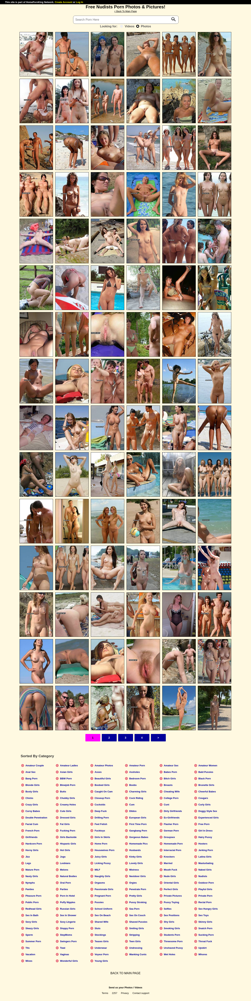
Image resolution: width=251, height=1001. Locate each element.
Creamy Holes (68, 804)
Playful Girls (205, 889)
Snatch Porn (205, 928)
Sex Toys (203, 915)
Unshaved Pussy (173, 947)
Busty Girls (31, 791)
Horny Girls (32, 850)
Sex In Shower (68, 915)
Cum (131, 804)
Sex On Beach (103, 915)
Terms (105, 993)
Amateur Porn (137, 765)
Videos (127, 26)
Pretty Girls (135, 895)
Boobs (133, 785)
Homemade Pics (138, 843)
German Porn (171, 830)
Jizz (27, 856)
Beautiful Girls (103, 778)
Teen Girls (135, 941)
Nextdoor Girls (137, 876)
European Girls (137, 817)
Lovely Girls (136, 863)
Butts (63, 791)
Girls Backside (68, 837)
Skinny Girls (205, 921)
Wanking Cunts (137, 954)
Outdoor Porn (206, 882)
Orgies (133, 882)
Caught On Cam (104, 791)
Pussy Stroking (137, 902)
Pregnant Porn (103, 895)
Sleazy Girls (32, 928)
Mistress (134, 869)
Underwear (101, 947)
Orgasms (100, 882)
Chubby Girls (67, 798)
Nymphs (30, 882)
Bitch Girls (170, 778)
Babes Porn (170, 772)
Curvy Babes (32, 811)
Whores (202, 954)
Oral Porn (65, 882)
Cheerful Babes (207, 791)
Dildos (132, 811)
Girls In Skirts (102, 837)
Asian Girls (66, 772)
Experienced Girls (208, 817)
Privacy (125, 993)
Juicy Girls (101, 856)
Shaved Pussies (138, 921)
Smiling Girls (136, 928)
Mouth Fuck (170, 869)
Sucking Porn (206, 934)
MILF (97, 869)
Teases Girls (101, 941)
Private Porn (205, 895)
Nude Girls (170, 876)
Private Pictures (173, 895)
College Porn (171, 798)
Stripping (134, 934)
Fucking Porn (67, 830)
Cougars (203, 798)
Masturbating (205, 863)
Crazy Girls (31, 804)
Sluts (97, 928)
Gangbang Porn (138, 830)
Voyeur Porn (101, 954)
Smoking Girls (172, 928)
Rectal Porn (205, 902)
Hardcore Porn (33, 843)
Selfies (167, 908)
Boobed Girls (102, 785)
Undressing (135, 947)
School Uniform (103, 908)
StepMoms (66, 934)
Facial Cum (31, 824)
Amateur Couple (34, 765)
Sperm (29, 934)
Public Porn (32, 902)
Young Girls (101, 961)
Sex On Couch (137, 915)
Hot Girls (65, 850)
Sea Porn (134, 908)
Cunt (166, 804)
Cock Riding (136, 798)
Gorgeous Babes (138, 837)
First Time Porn (138, 824)
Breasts (168, 785)
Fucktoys (100, 830)
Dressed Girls (68, 817)
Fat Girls (65, 824)
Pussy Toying (171, 902)
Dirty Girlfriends (173, 811)
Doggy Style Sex (207, 811)
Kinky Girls (135, 856)
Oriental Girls (171, 882)
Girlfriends (31, 837)
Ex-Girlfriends (172, 817)
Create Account (63, 2)
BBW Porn (66, 778)
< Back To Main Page (125, 11)
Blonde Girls (32, 785)
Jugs (63, 856)
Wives (28, 961)
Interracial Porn (172, 850)
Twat (62, 947)
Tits (27, 947)
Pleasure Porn (33, 895)
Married (168, 863)
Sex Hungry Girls (208, 908)
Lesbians (65, 863)
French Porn (32, 830)
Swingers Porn (68, 941)
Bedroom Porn (137, 778)
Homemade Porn (173, 843)
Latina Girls (204, 856)
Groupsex (169, 837)
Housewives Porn (104, 850)
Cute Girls (65, 811)
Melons (64, 869)
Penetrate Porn (137, 889)
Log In (79, 2)
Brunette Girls (206, 785)
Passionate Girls (104, 889)
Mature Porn (32, 869)
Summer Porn (33, 941)
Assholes (134, 772)
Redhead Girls (33, 908)
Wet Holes (169, 954)
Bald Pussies (205, 772)
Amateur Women (207, 765)
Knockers (169, 856)
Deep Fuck (101, 811)
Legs (28, 863)
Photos (143, 26)
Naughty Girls (102, 876)
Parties (64, 889)
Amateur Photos (104, 765)
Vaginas (64, 954)
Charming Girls (137, 791)
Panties (29, 889)
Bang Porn (31, 778)
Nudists (202, 876)
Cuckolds (100, 804)
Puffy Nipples (67, 902)
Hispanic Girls (68, 843)
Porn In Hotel (67, 895)
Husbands (135, 850)
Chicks (29, 798)
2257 (114, 993)
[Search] (126, 20)
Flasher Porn (171, 824)
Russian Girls (68, 908)
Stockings (100, 934)
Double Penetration (36, 817)
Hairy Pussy (205, 837)
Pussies (99, 902)
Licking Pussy (103, 863)
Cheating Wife (172, 791)
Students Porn (172, 934)
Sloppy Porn (67, 928)
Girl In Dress (205, 830)
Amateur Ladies (69, 765)
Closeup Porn (102, 798)
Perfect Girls (171, 889)
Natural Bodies (68, 876)
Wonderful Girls (69, 961)
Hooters (202, 843)
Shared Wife (101, 921)
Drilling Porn (102, 817)
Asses (98, 772)
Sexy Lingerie (68, 921)
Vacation (30, 954)
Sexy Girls (31, 921)
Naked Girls (205, 869)
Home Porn (101, 843)
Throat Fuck (205, 941)
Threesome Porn (173, 941)
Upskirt (202, 947)
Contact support (140, 993)
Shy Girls (169, 921)
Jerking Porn (205, 850)
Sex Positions (171, 915)
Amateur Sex (171, 765)
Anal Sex (30, 772)
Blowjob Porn (67, 785)
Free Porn (204, 824)
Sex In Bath (32, 915)
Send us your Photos (120, 987)
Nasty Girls (31, 876)
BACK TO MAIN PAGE (126, 973)
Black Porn (204, 778)
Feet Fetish (101, 824)
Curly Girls (204, 804)
